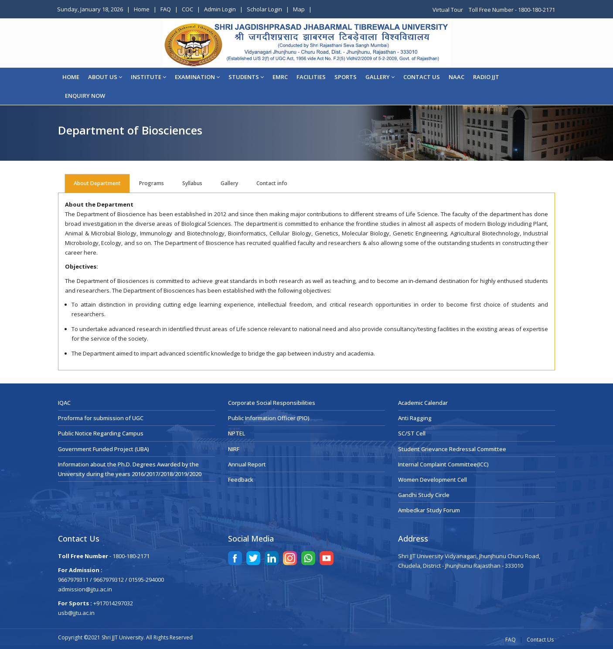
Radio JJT (486, 77)
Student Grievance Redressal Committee (452, 449)
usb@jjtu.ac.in (76, 613)
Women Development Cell (432, 479)
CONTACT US (421, 77)
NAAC (456, 77)
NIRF (233, 449)
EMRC (280, 77)
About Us (105, 77)
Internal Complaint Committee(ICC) (443, 464)
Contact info (271, 183)
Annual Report (247, 464)
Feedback (240, 479)
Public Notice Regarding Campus (100, 433)
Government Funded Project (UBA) (103, 449)
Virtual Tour (448, 10)
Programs (151, 183)
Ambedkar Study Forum (429, 510)
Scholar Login (264, 9)
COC (187, 9)
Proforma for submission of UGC (100, 418)
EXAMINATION (197, 77)
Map (299, 9)
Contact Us (540, 639)
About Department (97, 183)
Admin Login (220, 9)
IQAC (64, 403)
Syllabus (192, 183)
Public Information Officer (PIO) (269, 418)
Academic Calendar (423, 403)
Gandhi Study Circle (424, 495)
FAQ (165, 9)
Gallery (380, 77)
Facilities (311, 77)
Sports (345, 77)
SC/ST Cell (412, 433)
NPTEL (236, 433)
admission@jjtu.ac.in (85, 589)
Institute (148, 77)
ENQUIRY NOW (85, 96)
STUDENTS (246, 77)
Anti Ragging (415, 418)
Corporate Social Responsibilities (271, 403)
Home (142, 9)
